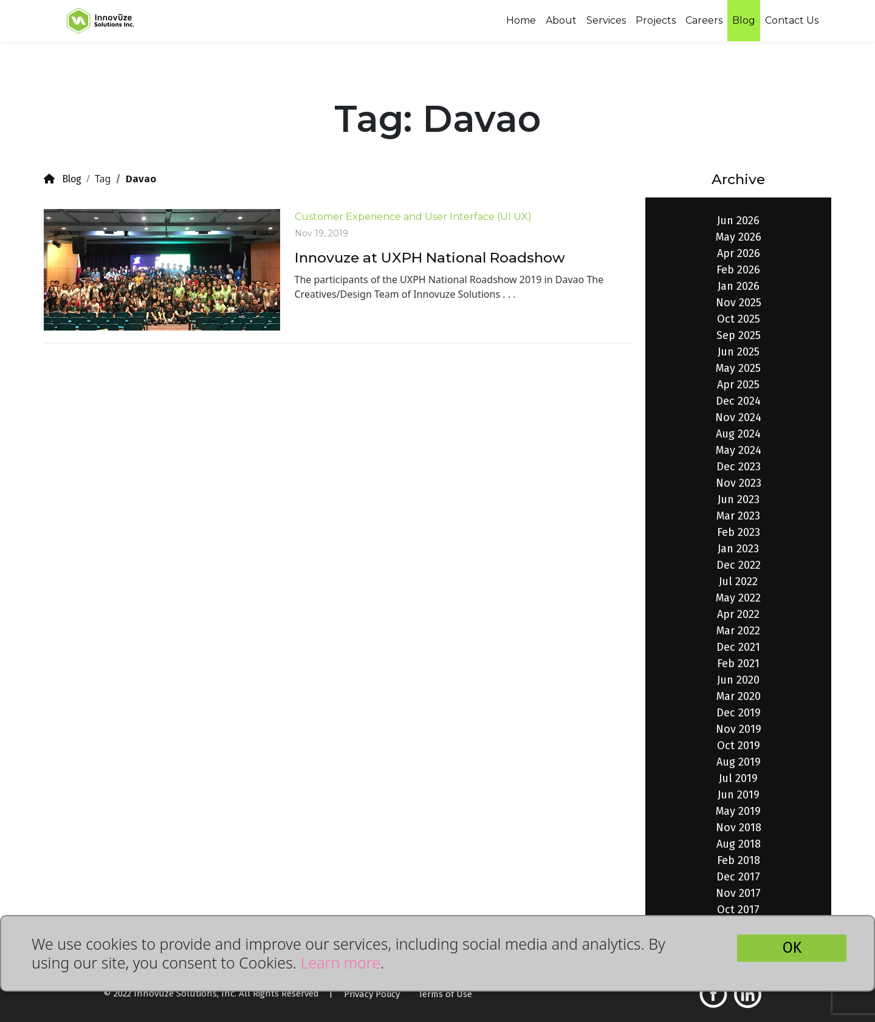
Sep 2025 (738, 335)
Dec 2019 (738, 712)
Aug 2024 (738, 434)
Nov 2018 (738, 827)
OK (792, 948)
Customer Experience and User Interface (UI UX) (413, 216)
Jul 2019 (738, 778)
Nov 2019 (738, 729)
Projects (656, 20)
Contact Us (791, 20)
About (561, 20)
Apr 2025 (738, 384)
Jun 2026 (738, 220)
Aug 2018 (738, 844)
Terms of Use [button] (445, 994)
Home (521, 20)
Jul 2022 (738, 581)
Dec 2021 (738, 647)
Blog (743, 20)
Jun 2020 (738, 680)
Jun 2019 (739, 794)
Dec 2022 (738, 565)
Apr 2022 (738, 614)
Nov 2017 (738, 893)
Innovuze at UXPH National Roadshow (430, 257)
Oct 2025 (738, 319)
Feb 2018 (738, 860)
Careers (703, 20)
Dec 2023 (738, 466)
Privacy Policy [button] (372, 994)
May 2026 (738, 237)
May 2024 (738, 450)
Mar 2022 (738, 630)
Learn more (340, 962)
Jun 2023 (739, 499)
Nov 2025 (738, 302)
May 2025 (738, 368)
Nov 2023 (738, 483)
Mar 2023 (738, 516)
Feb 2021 (738, 663)
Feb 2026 (738, 269)
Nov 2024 (738, 417)
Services (606, 20)
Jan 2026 (739, 286)
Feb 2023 (738, 532)
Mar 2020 (738, 696)
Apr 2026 (738, 253)
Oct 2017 (738, 909)
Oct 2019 (738, 745)
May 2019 (738, 811)
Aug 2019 (738, 762)
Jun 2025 (739, 351)
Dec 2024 (738, 401)
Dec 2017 (738, 876)
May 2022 (738, 598)
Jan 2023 (738, 548)
